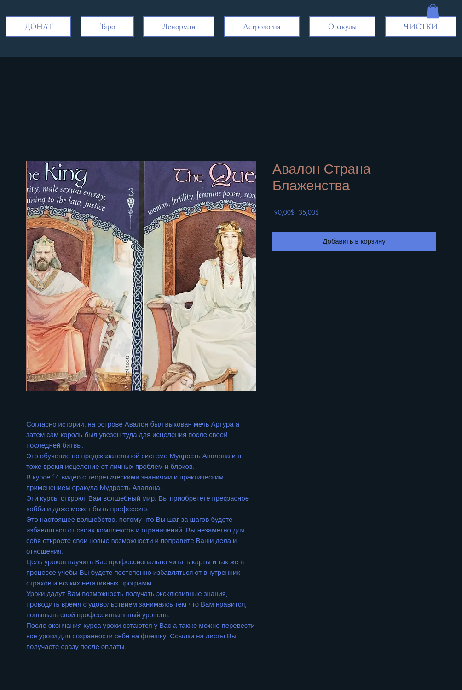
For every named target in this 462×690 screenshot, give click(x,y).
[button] (433, 11)
